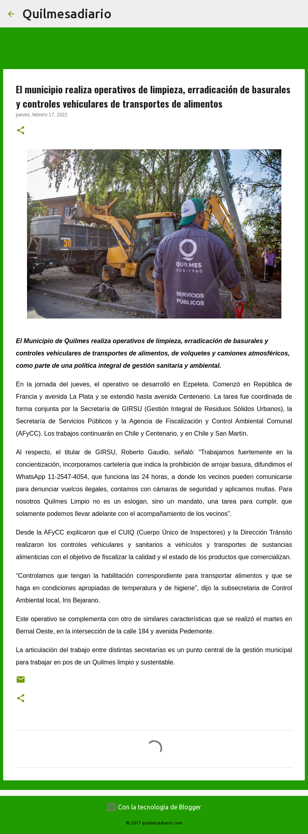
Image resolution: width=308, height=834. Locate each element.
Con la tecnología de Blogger (154, 807)
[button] (20, 131)
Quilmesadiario (67, 13)
